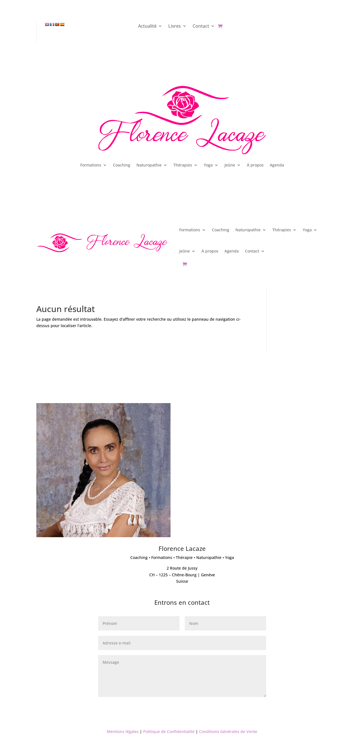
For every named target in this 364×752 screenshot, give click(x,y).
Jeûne (229, 165)
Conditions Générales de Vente (228, 731)
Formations (90, 165)
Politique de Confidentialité (169, 731)
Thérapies (182, 165)
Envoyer (249, 706)
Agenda (277, 165)
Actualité (147, 26)
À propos (255, 165)
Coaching (121, 165)
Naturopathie (149, 165)
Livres (174, 26)
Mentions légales (123, 731)
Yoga (208, 165)
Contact (201, 26)
